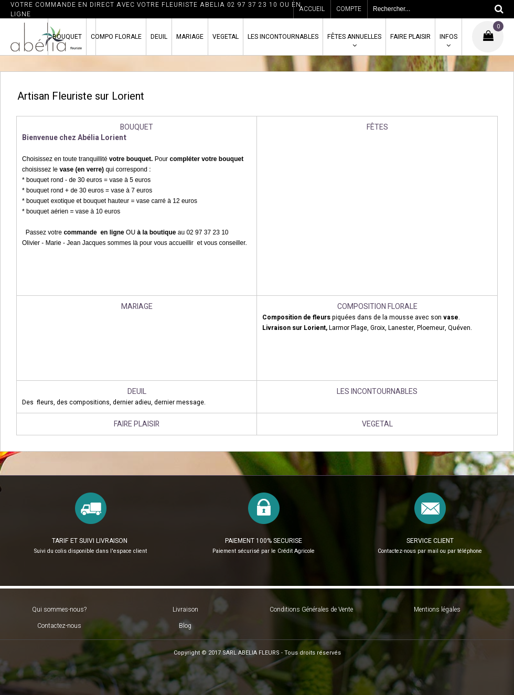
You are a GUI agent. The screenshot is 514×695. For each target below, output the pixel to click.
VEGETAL (225, 36)
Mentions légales (437, 609)
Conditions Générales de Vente (311, 609)
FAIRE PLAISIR (410, 36)
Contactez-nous (59, 625)
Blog (185, 625)
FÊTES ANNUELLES (354, 36)
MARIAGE (190, 36)
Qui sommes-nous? (59, 609)
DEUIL (159, 36)
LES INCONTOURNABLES (283, 36)
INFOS (448, 36)
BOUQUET (67, 36)
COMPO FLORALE (116, 36)
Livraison (185, 609)
